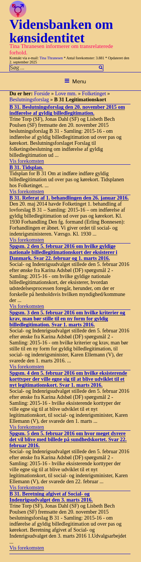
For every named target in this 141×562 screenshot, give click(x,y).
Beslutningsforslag (29, 99)
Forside (42, 93)
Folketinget (94, 93)
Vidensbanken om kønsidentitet (61, 31)
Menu (75, 81)
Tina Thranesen (51, 58)
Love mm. (66, 93)
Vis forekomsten (26, 161)
